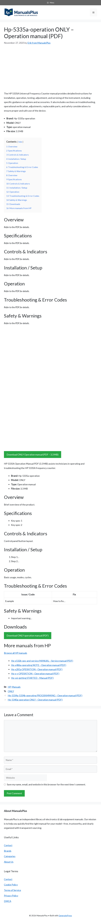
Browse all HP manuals (15, 652)
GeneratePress (65, 915)
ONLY (11, 691)
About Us (8, 861)
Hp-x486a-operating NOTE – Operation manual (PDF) (38, 665)
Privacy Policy (11, 895)
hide (20, 142)
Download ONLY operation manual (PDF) (28, 635)
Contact (8, 845)
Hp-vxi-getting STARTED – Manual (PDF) (32, 677)
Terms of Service (12, 890)
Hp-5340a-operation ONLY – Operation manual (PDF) (35, 699)
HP (9, 686)
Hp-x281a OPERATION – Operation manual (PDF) (36, 669)
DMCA (7, 901)
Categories (9, 856)
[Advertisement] (50, 68)
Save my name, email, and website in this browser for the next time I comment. (46, 784)
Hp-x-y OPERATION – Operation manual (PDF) (35, 673)
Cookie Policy (11, 884)
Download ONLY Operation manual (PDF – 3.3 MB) (33, 454)
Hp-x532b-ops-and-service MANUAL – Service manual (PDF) (42, 660)
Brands (7, 850)
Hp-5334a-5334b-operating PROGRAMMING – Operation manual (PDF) (45, 695)
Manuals (16, 686)
